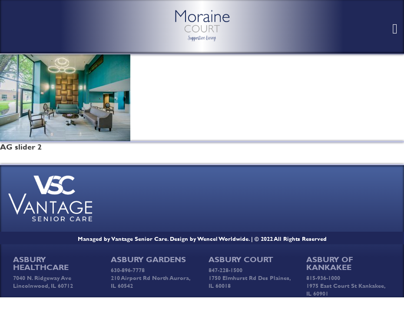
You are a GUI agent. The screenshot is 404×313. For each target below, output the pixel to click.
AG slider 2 (21, 147)
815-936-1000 (323, 278)
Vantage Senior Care (139, 239)
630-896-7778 (128, 270)
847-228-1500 (225, 270)
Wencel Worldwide (223, 239)
